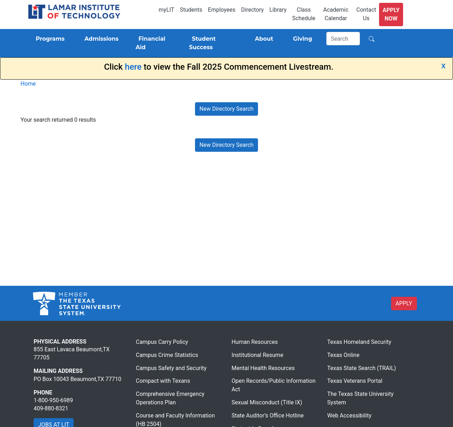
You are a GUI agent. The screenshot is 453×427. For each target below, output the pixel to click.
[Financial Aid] (154, 43)
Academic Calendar (335, 14)
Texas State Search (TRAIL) (361, 368)
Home (28, 83)
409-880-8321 (51, 408)
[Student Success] (212, 43)
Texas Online (343, 355)
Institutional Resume (257, 355)
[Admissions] (100, 39)
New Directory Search (227, 108)
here (133, 67)
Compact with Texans (163, 380)
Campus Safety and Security (171, 368)
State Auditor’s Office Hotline (267, 415)
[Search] (343, 38)
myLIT (166, 9)
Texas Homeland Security (359, 342)
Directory (252, 9)
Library (277, 9)
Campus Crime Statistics (167, 355)
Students (191, 9)
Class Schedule (303, 14)
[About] (262, 39)
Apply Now (391, 14)
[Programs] (48, 39)
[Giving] (301, 39)
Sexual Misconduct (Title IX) (266, 402)
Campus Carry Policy (162, 342)
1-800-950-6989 (53, 400)
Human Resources (254, 342)
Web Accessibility (349, 415)
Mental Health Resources (263, 368)
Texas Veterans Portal (355, 380)
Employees (222, 9)
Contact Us (366, 14)
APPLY (404, 303)
